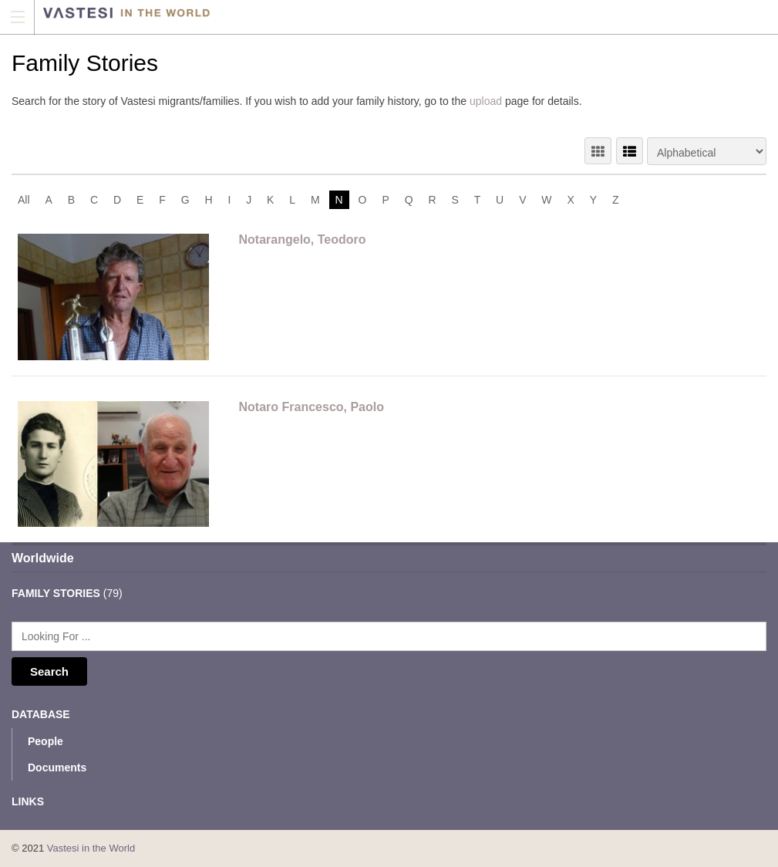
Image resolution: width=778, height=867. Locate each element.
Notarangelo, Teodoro (302, 239)
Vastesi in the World (91, 848)
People (45, 741)
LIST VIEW (629, 150)
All (24, 200)
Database (41, 714)
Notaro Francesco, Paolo (312, 406)
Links (28, 801)
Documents (57, 767)
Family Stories (56, 593)
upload (486, 101)
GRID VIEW (597, 150)
